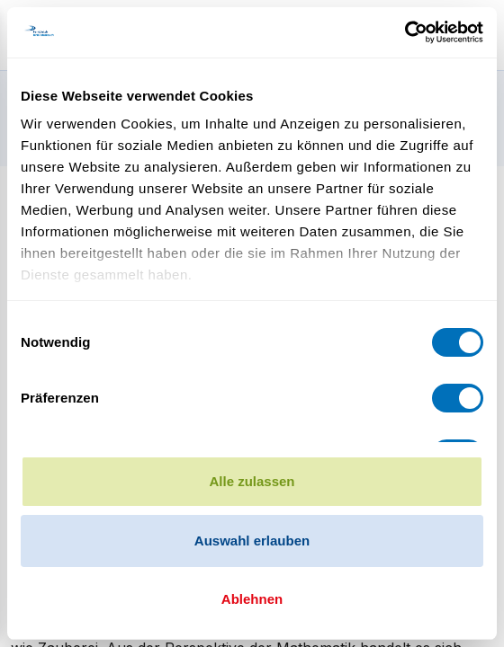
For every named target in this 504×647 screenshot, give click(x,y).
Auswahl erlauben (252, 540)
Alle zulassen (251, 481)
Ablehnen (252, 599)
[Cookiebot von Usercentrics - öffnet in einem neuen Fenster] (404, 32)
